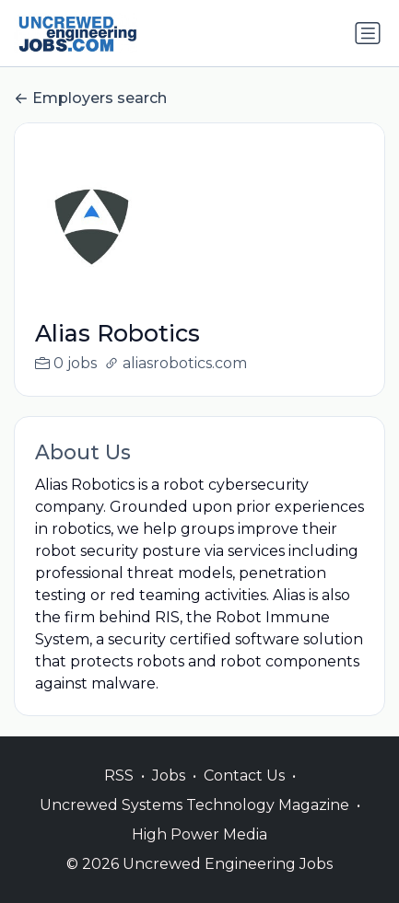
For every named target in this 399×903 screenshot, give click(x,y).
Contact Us (244, 795)
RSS (119, 795)
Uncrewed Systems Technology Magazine (194, 824)
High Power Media (199, 853)
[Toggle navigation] (367, 33)
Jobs (168, 795)
